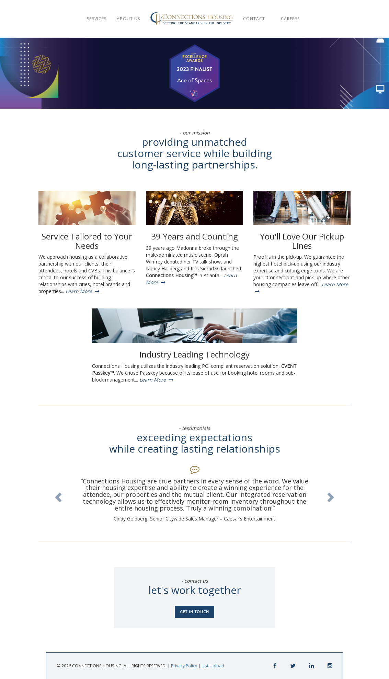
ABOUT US (128, 19)
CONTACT (256, 19)
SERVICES (96, 19)
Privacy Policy (184, 665)
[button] (57, 495)
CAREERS (290, 19)
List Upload (213, 665)
